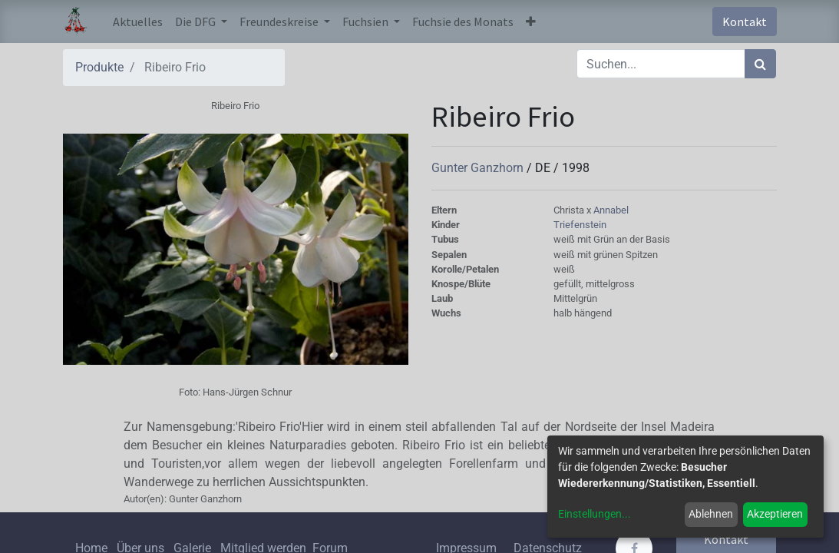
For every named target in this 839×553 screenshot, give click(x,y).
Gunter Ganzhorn (479, 168)
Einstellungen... (594, 514)
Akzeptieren (775, 514)
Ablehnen (711, 514)
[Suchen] (760, 63)
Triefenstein (579, 224)
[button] (531, 21)
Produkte (99, 67)
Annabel (611, 210)
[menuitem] (138, 21)
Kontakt (744, 21)
